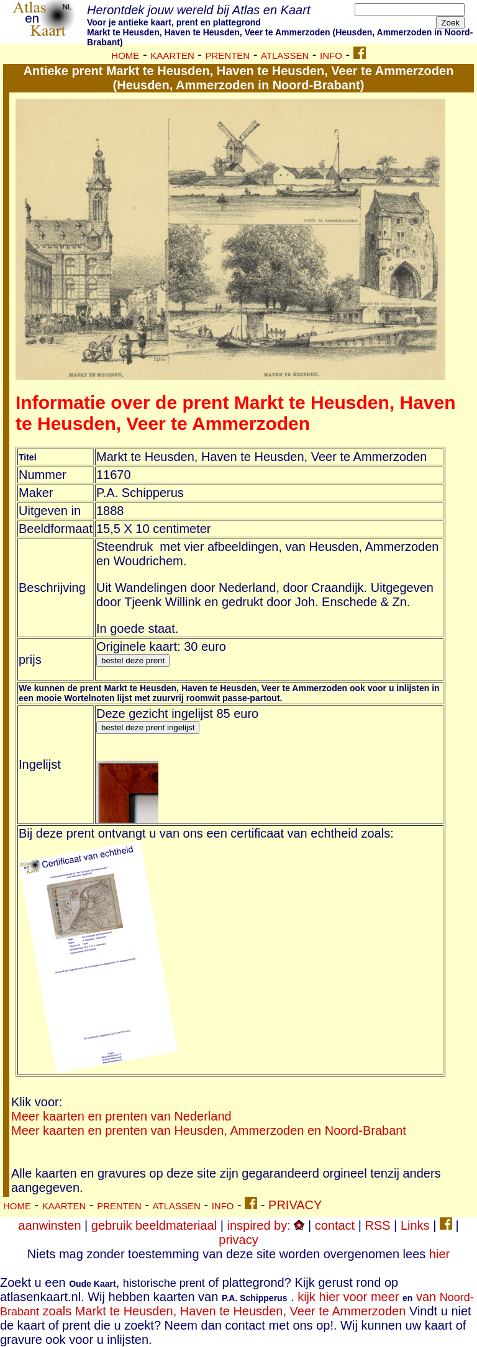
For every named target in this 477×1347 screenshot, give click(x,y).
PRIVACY (295, 1205)
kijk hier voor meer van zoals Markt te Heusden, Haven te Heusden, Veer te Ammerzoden (237, 1304)
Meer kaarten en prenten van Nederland (121, 1116)
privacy (238, 1239)
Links (415, 1225)
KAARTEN (64, 1206)
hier (439, 1254)
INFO (223, 1206)
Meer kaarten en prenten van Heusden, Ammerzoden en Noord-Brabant (208, 1130)
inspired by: (265, 1225)
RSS (377, 1225)
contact (335, 1225)
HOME (17, 1206)
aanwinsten (49, 1225)
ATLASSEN (177, 1206)
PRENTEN (119, 1206)
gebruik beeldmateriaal (154, 1225)
